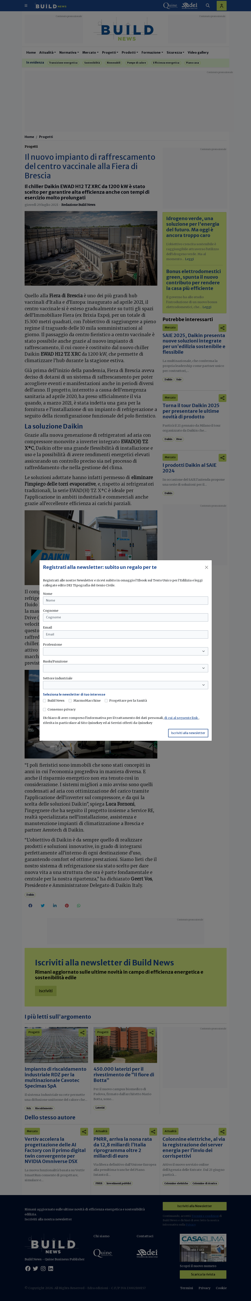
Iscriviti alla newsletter (188, 733)
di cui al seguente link (181, 718)
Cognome (50, 611)
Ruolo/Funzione (55, 661)
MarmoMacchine (87, 701)
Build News (56, 701)
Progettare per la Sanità (128, 701)
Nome (47, 594)
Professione (52, 644)
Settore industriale (57, 678)
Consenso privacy (61, 709)
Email (47, 627)
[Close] (206, 567)
